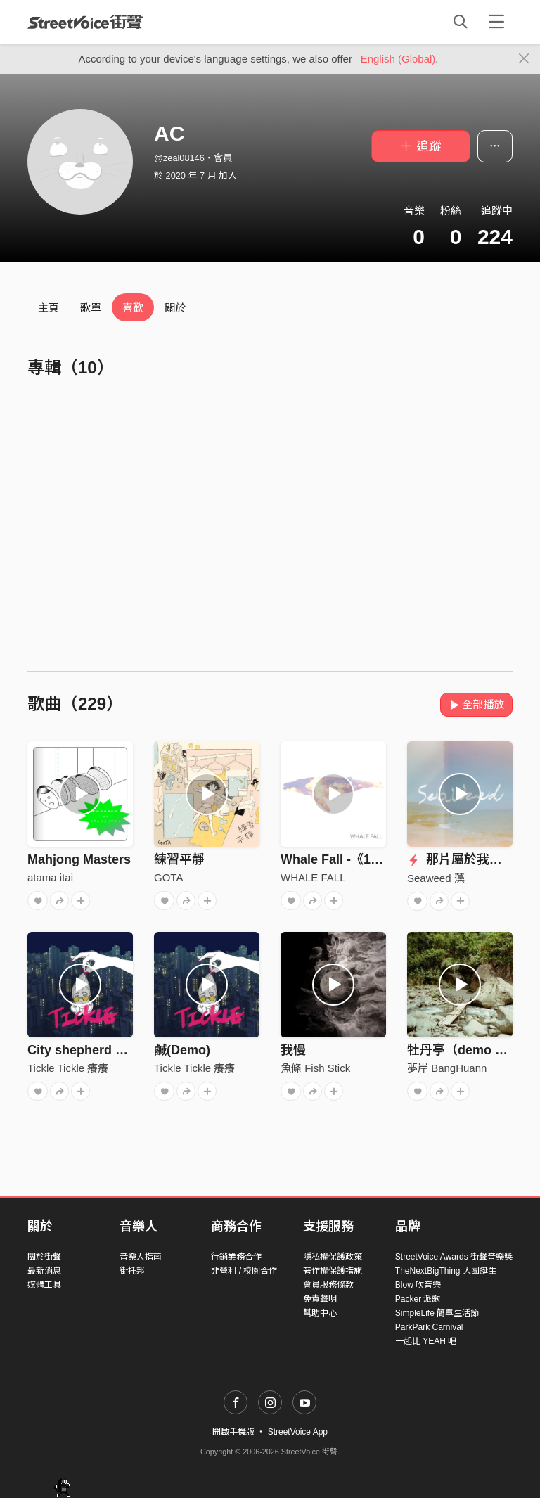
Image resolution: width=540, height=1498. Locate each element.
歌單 (90, 308)
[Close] (524, 59)
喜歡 (132, 308)
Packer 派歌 (418, 1299)
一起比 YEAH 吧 (425, 1341)
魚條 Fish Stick (315, 1068)
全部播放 (476, 704)
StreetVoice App (298, 1432)
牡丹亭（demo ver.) (464, 1050)
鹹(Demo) (182, 1050)
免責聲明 (320, 1299)
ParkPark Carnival (429, 1327)
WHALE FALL (313, 877)
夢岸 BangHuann (447, 1068)
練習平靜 (179, 859)
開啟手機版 (233, 1432)
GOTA (168, 877)
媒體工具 (44, 1285)
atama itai (50, 877)
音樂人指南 (141, 1257)
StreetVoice (85, 22)
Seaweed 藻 (436, 878)
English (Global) (398, 59)
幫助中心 (320, 1313)
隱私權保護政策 (332, 1257)
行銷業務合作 (236, 1257)
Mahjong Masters (79, 859)
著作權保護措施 (332, 1271)
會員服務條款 (328, 1285)
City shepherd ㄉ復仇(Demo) (112, 1050)
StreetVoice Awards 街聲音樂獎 (454, 1257)
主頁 (48, 308)
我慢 (293, 1050)
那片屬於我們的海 (467, 859)
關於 (175, 308)
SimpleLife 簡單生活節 (437, 1313)
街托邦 (132, 1271)
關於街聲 (44, 1257)
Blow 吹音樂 (418, 1285)
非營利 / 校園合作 (244, 1271)
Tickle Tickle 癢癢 (67, 1068)
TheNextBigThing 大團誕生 (445, 1271)
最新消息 (44, 1271)
